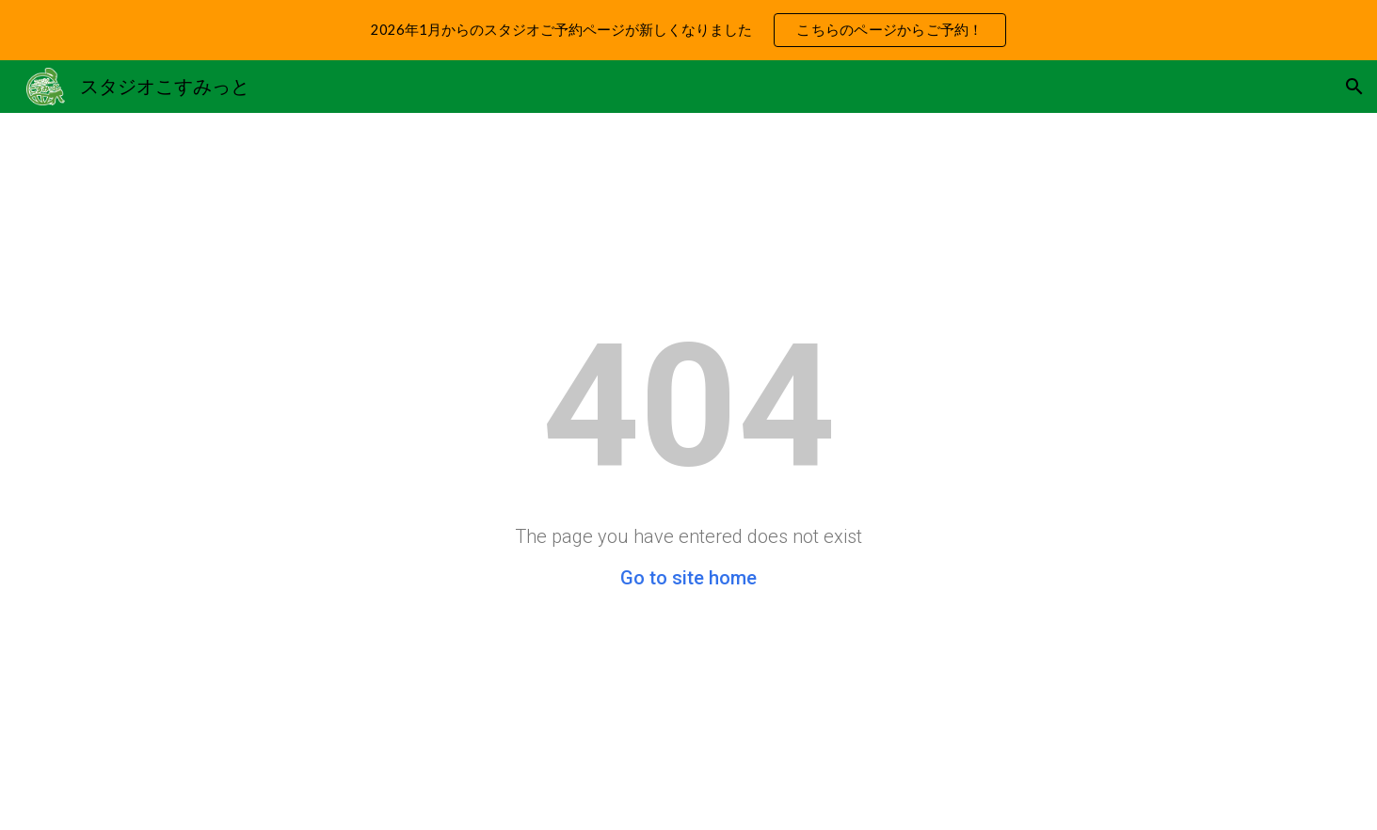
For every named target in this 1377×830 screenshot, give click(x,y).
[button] (1354, 86)
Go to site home (688, 578)
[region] (688, 30)
